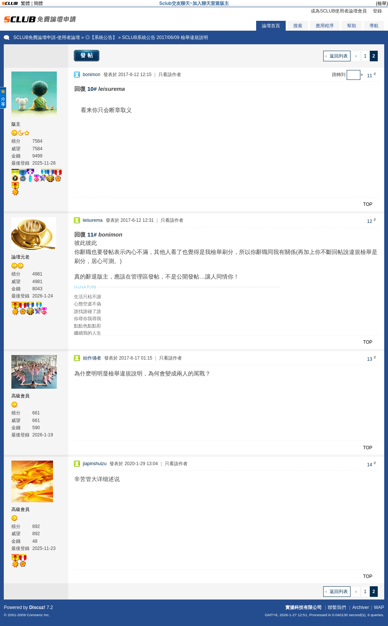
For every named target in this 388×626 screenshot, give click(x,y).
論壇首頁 (271, 25)
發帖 (87, 55)
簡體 (38, 3)
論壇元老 (20, 257)
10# (92, 89)
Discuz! (37, 607)
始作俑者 (92, 358)
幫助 (351, 25)
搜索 (297, 25)
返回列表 (339, 56)
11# (92, 234)
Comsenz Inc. (38, 615)
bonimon (91, 74)
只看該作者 (169, 74)
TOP (367, 204)
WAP (379, 607)
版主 (15, 124)
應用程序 (325, 25)
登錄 (377, 11)
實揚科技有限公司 (303, 607)
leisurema (93, 220)
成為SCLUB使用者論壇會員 (339, 11)
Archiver (360, 607)
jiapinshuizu (95, 463)
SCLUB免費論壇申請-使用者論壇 (46, 37)
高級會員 (20, 396)
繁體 (25, 3)
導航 (374, 25)
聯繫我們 (337, 607)
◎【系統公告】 (101, 37)
